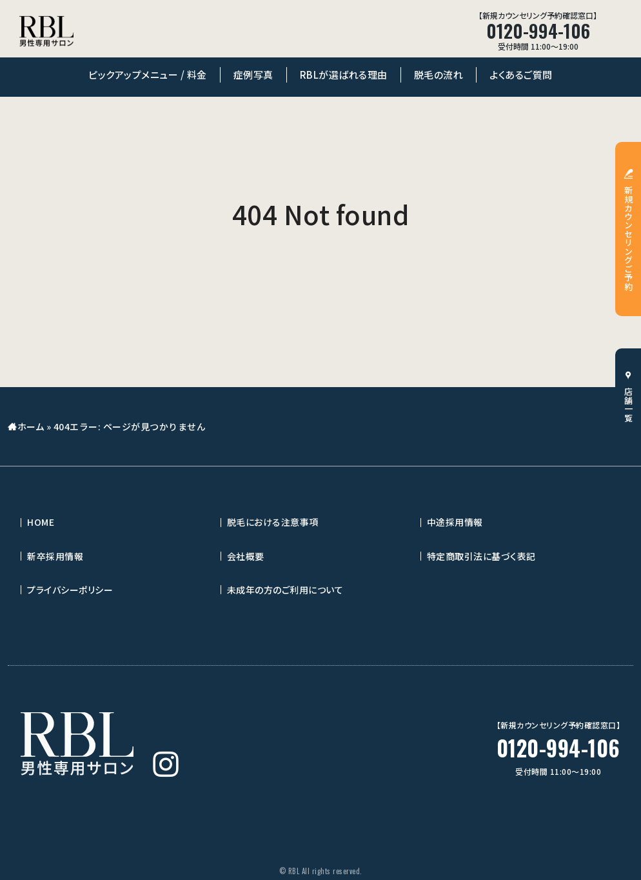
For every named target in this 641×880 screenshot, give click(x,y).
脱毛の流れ (439, 74)
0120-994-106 (558, 748)
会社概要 (245, 556)
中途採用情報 (455, 521)
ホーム (30, 426)
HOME (40, 521)
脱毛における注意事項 (273, 521)
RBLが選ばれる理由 (344, 74)
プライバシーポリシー (70, 589)
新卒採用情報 (55, 556)
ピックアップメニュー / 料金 (147, 74)
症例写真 (253, 74)
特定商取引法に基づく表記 (481, 556)
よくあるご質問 (521, 74)
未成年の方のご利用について (285, 589)
